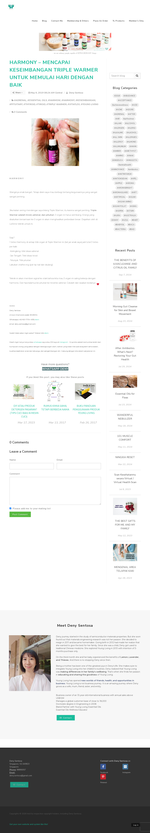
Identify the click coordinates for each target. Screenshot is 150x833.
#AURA (117, 215)
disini (37, 319)
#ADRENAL (20, 100)
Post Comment (20, 514)
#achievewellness (120, 105)
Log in (136, 825)
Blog (44, 21)
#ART (134, 192)
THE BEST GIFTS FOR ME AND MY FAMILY (125, 524)
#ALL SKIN (117, 137)
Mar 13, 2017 (57, 422)
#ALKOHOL (132, 132)
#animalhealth (124, 164)
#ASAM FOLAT (119, 206)
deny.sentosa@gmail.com (20, 775)
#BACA (131, 224)
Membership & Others (78, 21)
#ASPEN (119, 211)
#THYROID (29, 104)
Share (18, 93)
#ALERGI (131, 128)
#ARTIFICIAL (119, 197)
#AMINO (119, 155)
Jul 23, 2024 (125, 404)
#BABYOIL (119, 224)
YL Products (119, 21)
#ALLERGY (118, 141)
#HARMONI (54, 100)
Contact (66, 718)
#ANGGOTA (131, 160)
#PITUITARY (15, 104)
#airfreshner (128, 118)
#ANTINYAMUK (125, 174)
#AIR (117, 118)
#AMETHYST (130, 151)
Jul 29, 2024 (125, 366)
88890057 (21, 769)
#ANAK (130, 155)
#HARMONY (68, 100)
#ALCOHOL (130, 123)
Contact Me (57, 21)
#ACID (134, 105)
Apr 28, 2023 (125, 578)
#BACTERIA (120, 229)
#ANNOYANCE (117, 169)
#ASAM (132, 197)
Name (12, 459)
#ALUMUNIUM (119, 146)
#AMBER (117, 151)
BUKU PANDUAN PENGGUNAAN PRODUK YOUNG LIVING (86, 409)
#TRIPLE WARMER (56, 104)
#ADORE (130, 109)
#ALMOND (131, 141)
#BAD (132, 229)
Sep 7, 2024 (125, 274)
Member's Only (136, 21)
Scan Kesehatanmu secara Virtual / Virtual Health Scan (125, 478)
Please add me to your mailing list (32, 508)
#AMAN (132, 146)
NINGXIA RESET (125, 457)
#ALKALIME (118, 132)
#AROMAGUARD (120, 192)
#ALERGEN (119, 128)
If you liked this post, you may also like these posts (55, 377)
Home (35, 21)
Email (60, 459)
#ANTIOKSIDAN (120, 178)
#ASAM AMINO (125, 201)
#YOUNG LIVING (89, 104)
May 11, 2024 (125, 446)
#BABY (135, 220)
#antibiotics (133, 169)
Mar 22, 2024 (125, 464)
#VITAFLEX (74, 104)
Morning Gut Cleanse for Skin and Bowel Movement (125, 310)
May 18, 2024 (125, 425)
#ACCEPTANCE (125, 100)
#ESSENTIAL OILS (37, 100)
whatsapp (37, 342)
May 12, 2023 (125, 535)
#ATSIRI (130, 211)
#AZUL (125, 220)
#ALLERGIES (131, 137)
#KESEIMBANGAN (85, 100)
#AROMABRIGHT (124, 187)
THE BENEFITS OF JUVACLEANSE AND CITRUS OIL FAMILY (125, 263)
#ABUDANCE (129, 95)
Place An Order (100, 21)
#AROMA (130, 183)
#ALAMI (118, 123)
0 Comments (19, 112)
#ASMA (133, 206)
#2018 (117, 95)
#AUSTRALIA (130, 215)
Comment (14, 473)
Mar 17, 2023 (26, 422)
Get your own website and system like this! (28, 824)
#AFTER (131, 114)
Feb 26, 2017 (88, 422)
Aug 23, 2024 (125, 321)
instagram (64, 342)
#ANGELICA (117, 160)
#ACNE (119, 109)
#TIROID (40, 104)
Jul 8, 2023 (125, 489)
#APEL (134, 178)
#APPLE (118, 183)
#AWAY (114, 220)
